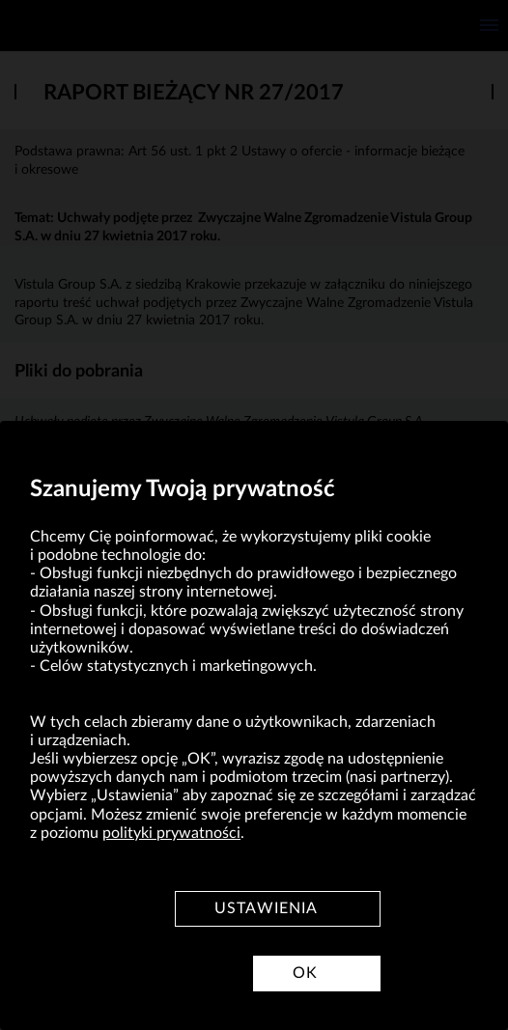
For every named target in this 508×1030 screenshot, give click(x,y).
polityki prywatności (171, 833)
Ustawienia (266, 908)
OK (305, 973)
